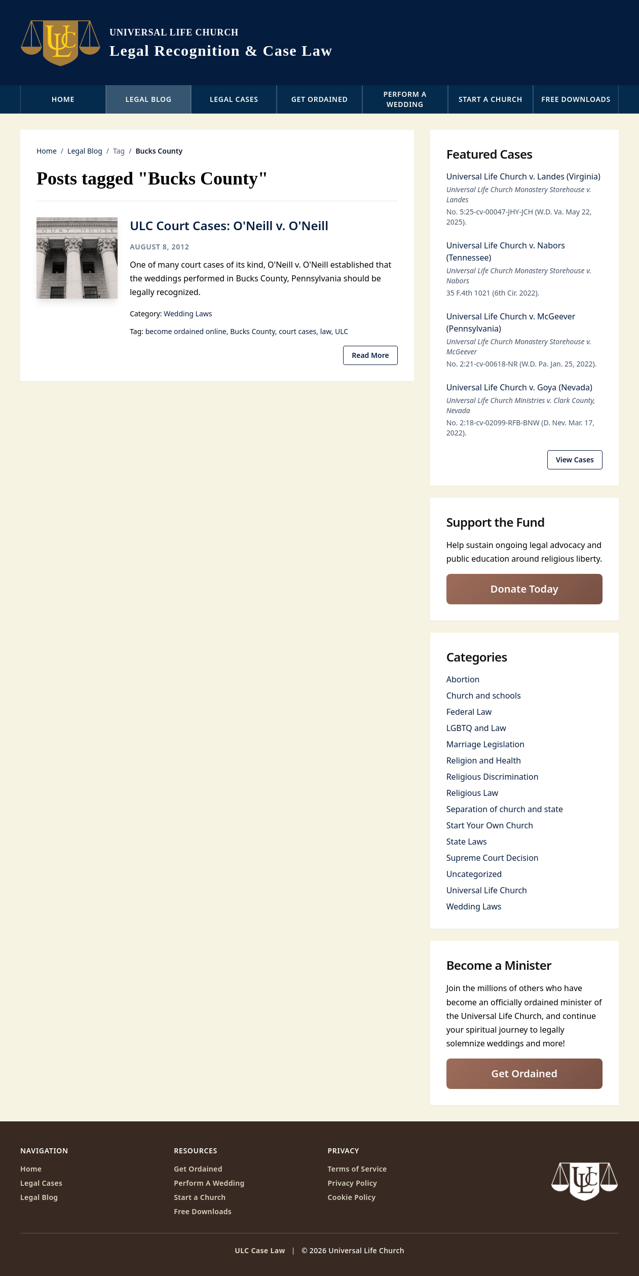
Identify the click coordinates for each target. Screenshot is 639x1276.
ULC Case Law (260, 1250)
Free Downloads (576, 99)
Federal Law (469, 711)
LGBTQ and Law (476, 728)
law (325, 331)
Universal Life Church (486, 890)
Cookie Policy (352, 1197)
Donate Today (524, 589)
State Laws (466, 841)
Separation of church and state (504, 809)
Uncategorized (474, 874)
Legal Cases (234, 99)
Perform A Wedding (209, 1183)
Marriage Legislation (485, 744)
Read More (370, 355)
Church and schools (483, 695)
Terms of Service (357, 1169)
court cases (297, 331)
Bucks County (252, 331)
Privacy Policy (353, 1183)
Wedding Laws (188, 313)
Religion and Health (483, 760)
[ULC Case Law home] (176, 42)
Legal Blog (149, 99)
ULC (341, 331)
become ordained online (186, 331)
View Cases (575, 459)
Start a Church (490, 99)
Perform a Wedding (405, 99)
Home (63, 99)
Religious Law (472, 792)
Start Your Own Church (490, 825)
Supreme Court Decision (492, 857)
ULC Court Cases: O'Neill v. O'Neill (229, 225)
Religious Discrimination (492, 776)
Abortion (463, 679)
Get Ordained (319, 99)
